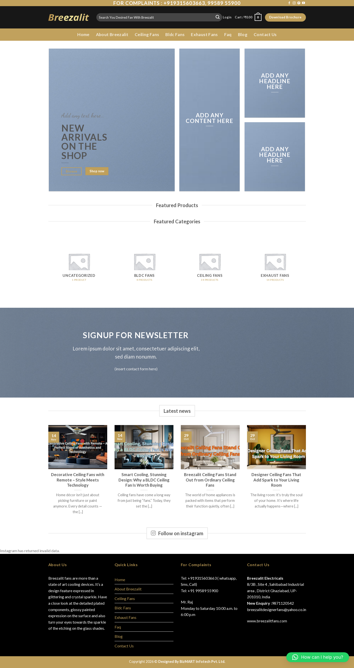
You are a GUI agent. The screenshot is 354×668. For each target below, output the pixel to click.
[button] (317, 657)
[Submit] (217, 17)
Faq (228, 34)
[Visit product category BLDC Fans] (144, 264)
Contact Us (265, 34)
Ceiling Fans (147, 34)
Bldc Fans (174, 34)
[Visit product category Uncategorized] (79, 264)
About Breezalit (112, 34)
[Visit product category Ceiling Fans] (209, 264)
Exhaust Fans (204, 34)
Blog (242, 34)
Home (83, 34)
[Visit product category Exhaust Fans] (275, 264)
